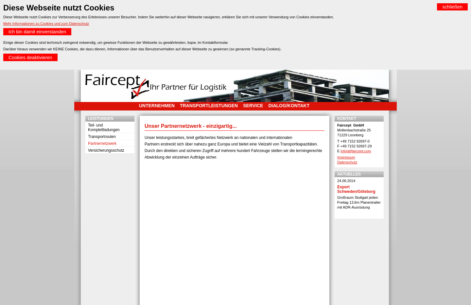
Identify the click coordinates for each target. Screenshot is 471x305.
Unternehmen (157, 105)
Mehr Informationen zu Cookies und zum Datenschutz (46, 23)
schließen (452, 6)
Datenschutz (347, 162)
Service (253, 105)
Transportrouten (102, 136)
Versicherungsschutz (106, 150)
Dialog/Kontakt (288, 105)
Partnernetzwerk (102, 143)
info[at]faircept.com (355, 151)
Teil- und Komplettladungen (104, 127)
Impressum (346, 157)
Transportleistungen (209, 105)
